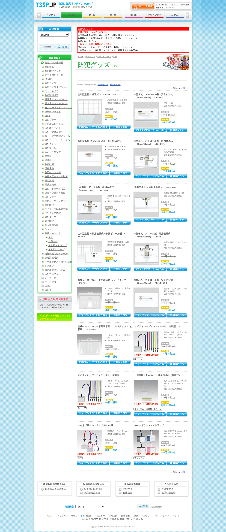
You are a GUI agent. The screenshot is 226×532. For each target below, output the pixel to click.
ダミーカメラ (51, 91)
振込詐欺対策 (51, 257)
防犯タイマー (51, 217)
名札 (115, 56)
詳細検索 (48, 46)
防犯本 (48, 290)
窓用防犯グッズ (53, 71)
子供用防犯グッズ (54, 124)
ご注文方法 (167, 489)
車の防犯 (49, 205)
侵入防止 (49, 79)
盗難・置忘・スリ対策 (56, 176)
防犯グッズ (90, 56)
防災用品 (103, 519)
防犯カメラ (50, 83)
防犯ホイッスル (53, 128)
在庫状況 (127, 492)
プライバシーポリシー (68, 516)
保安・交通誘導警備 (55, 193)
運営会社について (143, 516)
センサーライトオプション (58, 107)
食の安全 (130, 519)
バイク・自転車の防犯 (56, 209)
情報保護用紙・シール (56, 253)
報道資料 (125, 516)
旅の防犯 (49, 221)
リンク (176, 516)
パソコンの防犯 (53, 213)
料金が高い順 (103, 85)
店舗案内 (113, 516)
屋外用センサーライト (56, 99)
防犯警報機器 (51, 95)
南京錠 (48, 156)
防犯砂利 (49, 164)
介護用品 (114, 519)
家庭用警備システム (55, 270)
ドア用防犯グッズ (54, 75)
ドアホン (49, 266)
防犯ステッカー (53, 144)
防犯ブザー (50, 120)
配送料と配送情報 (93, 489)
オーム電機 (50, 282)
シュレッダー (51, 229)
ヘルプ (49, 516)
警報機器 (49, 67)
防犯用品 (93, 519)
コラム (139, 519)
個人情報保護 (51, 225)
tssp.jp (85, 519)
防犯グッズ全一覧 (54, 62)
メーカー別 (50, 278)
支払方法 (127, 489)
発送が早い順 (115, 85)
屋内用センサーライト (56, 103)
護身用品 (49, 168)
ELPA (47, 286)
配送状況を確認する (55, 489)
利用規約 (87, 516)
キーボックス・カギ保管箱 (58, 262)
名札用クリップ (56, 249)
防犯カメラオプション (56, 87)
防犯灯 (48, 115)
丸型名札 (53, 241)
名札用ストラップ (57, 245)
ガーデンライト (53, 111)
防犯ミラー (50, 197)
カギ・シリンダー (54, 152)
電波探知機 (50, 184)
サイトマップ (162, 516)
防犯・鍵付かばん (54, 132)
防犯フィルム (51, 148)
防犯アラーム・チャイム (57, 140)
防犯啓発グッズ (53, 274)
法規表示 (100, 516)
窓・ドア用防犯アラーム (57, 136)
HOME (81, 56)
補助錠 (48, 160)
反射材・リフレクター (56, 201)
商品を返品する (92, 492)
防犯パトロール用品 (55, 189)
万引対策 (49, 180)
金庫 (122, 519)
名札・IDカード (104, 56)
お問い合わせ (169, 492)
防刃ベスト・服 (53, 172)
